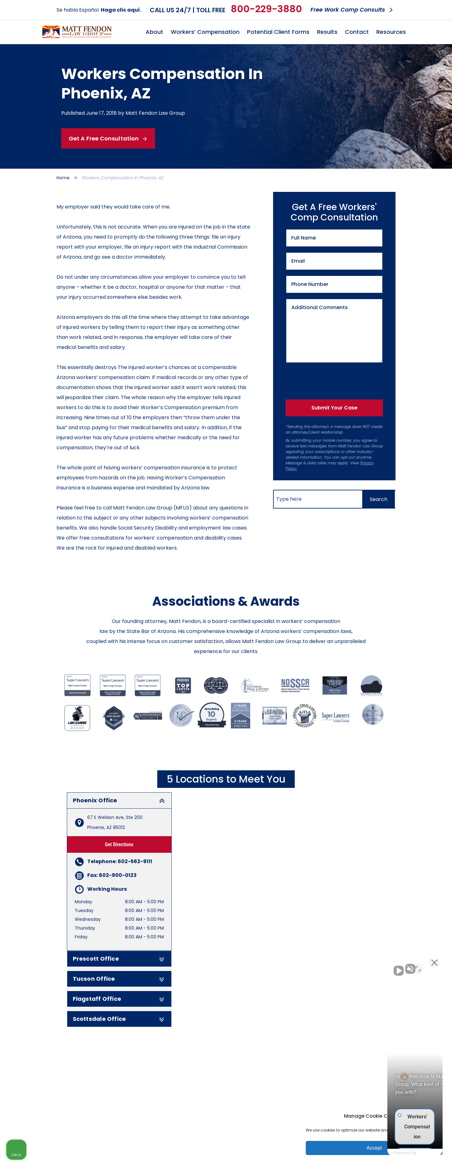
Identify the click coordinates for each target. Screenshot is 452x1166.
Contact (357, 32)
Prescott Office (119, 959)
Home (63, 178)
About (154, 32)
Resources (391, 32)
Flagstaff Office (119, 999)
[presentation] (331, 379)
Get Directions (119, 844)
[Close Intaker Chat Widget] (431, 966)
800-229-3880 (266, 9)
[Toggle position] (418, 966)
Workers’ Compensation (205, 32)
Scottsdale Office (119, 1019)
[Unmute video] (341, 966)
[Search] (378, 499)
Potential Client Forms (278, 32)
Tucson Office (119, 979)
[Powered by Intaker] (398, 1153)
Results (327, 32)
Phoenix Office (119, 800)
